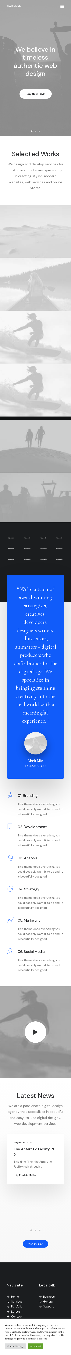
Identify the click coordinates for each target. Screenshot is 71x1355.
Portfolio (16, 1306)
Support (48, 1306)
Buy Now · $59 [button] (36, 95)
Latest (15, 1312)
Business (49, 1297)
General (48, 1302)
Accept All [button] (35, 1346)
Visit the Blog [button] (35, 1243)
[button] (62, 6)
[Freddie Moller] (14, 6)
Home (15, 1297)
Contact (16, 1316)
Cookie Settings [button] (15, 1346)
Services (17, 1302)
